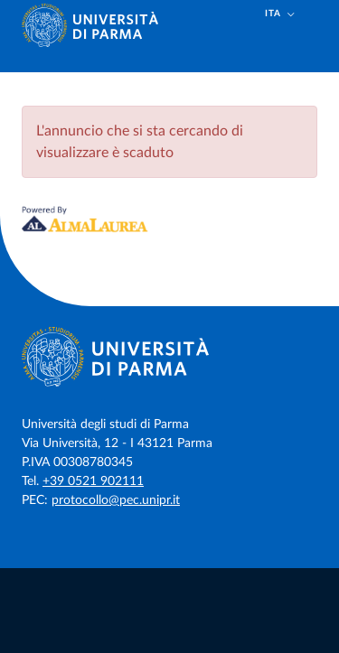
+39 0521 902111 (93, 481)
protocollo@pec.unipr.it (116, 500)
